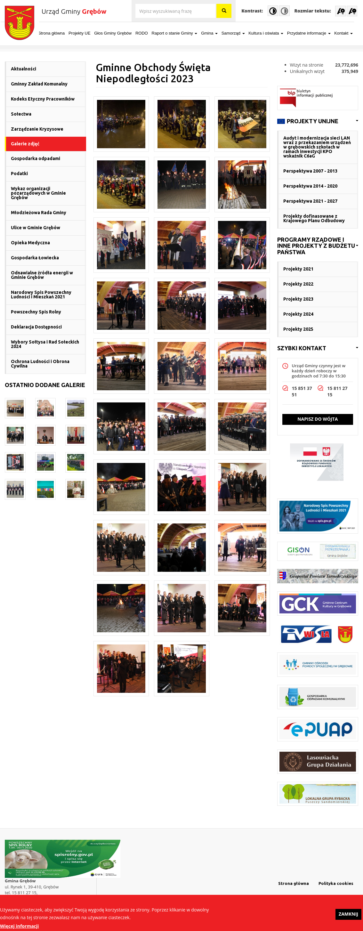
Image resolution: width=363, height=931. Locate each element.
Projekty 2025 (298, 329)
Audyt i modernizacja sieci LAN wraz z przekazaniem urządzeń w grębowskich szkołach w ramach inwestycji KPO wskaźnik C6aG (317, 146)
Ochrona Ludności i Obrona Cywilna (40, 363)
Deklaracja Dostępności (36, 326)
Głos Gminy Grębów (117, 33)
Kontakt (347, 33)
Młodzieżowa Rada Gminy (38, 212)
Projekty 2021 (298, 268)
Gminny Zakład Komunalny (39, 83)
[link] (318, 121)
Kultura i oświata (270, 33)
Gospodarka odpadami (35, 158)
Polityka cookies (336, 883)
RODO (146, 33)
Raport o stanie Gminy (179, 33)
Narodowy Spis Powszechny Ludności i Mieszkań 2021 (41, 294)
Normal (284, 10)
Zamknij (348, 916)
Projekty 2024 (298, 314)
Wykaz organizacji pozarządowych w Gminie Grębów (38, 193)
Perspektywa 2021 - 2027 (310, 201)
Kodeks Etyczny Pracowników (43, 98)
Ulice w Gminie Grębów (35, 227)
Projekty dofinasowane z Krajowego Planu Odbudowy (314, 218)
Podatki (19, 173)
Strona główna (55, 33)
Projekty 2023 (298, 299)
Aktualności (23, 68)
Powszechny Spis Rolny (36, 311)
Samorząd (237, 33)
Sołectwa (21, 114)
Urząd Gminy (74, 11)
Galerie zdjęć (25, 143)
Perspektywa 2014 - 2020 (310, 186)
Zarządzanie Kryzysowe (37, 129)
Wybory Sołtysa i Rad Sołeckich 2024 (45, 344)
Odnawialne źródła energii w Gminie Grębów (42, 275)
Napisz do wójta (317, 419)
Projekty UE (84, 33)
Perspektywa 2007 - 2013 (310, 171)
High (273, 10)
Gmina (213, 33)
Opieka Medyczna (30, 242)
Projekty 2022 (298, 284)
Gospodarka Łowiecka (35, 257)
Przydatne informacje (313, 33)
